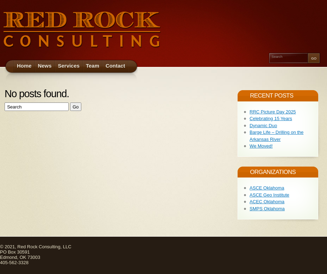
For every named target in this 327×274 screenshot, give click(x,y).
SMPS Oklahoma (267, 208)
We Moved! (261, 146)
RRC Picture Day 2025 (273, 111)
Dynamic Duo (263, 125)
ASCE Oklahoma (267, 188)
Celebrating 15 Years (271, 118)
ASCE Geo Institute (269, 195)
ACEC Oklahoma (267, 201)
